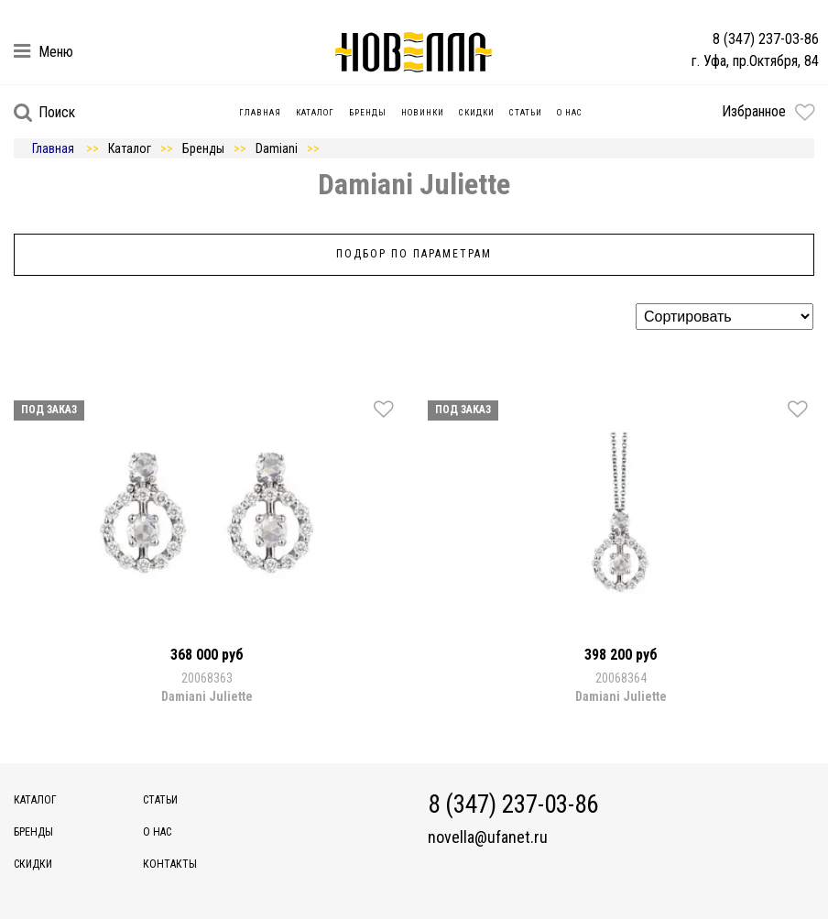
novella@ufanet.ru (488, 837)
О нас (570, 112)
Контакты (170, 864)
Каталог (315, 112)
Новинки (422, 112)
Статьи (525, 112)
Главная (260, 112)
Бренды (368, 112)
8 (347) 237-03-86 (766, 39)
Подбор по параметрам (414, 253)
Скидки (477, 112)
